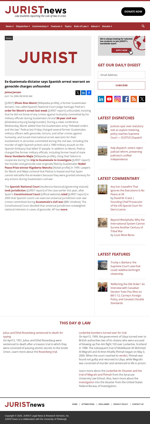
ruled (64, 194)
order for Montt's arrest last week (26, 110)
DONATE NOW (133, 11)
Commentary (40, 26)
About (95, 26)
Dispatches (23, 26)
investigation (86, 382)
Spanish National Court (25, 186)
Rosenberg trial (48, 351)
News (9, 26)
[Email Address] (121, 75)
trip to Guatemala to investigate (50, 160)
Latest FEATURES (114, 254)
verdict (123, 355)
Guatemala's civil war (49, 202)
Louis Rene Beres (124, 235)
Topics (68, 26)
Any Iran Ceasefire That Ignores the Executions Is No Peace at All (127, 190)
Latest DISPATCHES (116, 117)
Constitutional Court (27, 194)
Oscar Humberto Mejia (19, 156)
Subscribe (122, 85)
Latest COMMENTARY (118, 178)
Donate (107, 26)
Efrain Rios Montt (26, 103)
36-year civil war (66, 118)
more (64, 209)
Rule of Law (81, 26)
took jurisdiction (15, 190)
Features (56, 26)
